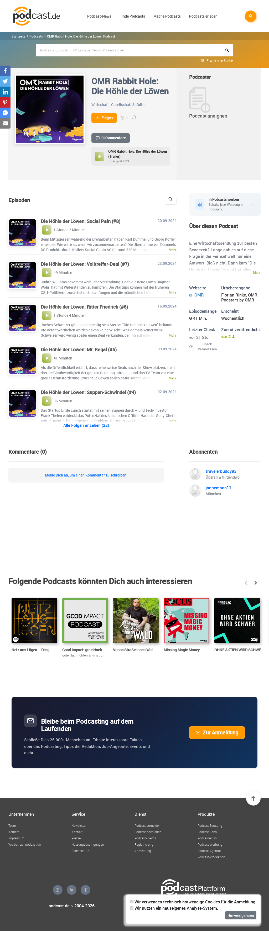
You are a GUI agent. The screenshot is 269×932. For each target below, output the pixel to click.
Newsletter (78, 825)
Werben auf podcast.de (24, 844)
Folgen (104, 117)
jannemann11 (218, 488)
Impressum (16, 838)
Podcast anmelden (147, 825)
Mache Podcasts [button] (167, 16)
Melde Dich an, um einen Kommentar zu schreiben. (86, 475)
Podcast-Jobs (207, 832)
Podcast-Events (145, 838)
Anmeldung (142, 851)
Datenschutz (80, 851)
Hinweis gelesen (240, 915)
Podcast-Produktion (211, 857)
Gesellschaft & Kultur (128, 104)
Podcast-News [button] (99, 16)
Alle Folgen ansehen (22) (86, 425)
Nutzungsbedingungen (87, 844)
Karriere (13, 832)
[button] (246, 583)
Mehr (257, 272)
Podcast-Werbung (210, 844)
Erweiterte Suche (219, 60)
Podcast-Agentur (209, 851)
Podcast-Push (207, 838)
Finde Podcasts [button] (132, 16)
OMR (196, 295)
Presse (76, 838)
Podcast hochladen (147, 832)
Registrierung (143, 844)
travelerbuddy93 (221, 471)
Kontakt (76, 832)
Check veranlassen (203, 346)
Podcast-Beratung (210, 825)
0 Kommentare (111, 138)
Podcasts (36, 36)
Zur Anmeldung (217, 732)
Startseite (18, 36)
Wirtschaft (100, 104)
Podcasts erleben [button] (203, 16)
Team (12, 825)
